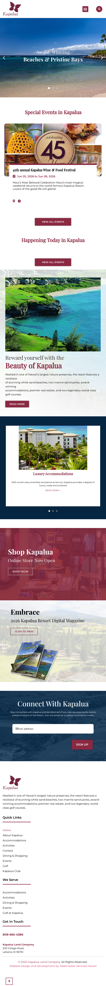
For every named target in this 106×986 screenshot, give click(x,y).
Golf (5, 866)
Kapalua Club (12, 871)
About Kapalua (12, 835)
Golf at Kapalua (13, 913)
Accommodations (14, 840)
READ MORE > (53, 490)
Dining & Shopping (15, 855)
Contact (8, 850)
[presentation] (37, 743)
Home (7, 830)
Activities (9, 845)
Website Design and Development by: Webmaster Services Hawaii (53, 966)
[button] (85, 9)
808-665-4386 (13, 934)
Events (7, 861)
